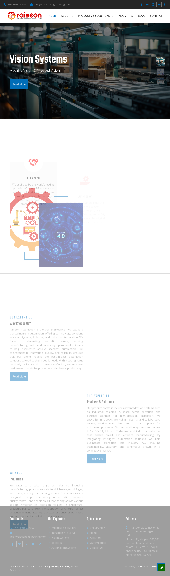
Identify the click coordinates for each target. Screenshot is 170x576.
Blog (141, 16)
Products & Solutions (94, 16)
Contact (156, 16)
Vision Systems (60, 538)
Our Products (98, 543)
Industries (125, 16)
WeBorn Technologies (148, 566)
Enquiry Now (97, 528)
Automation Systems (63, 548)
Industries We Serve (63, 533)
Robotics (56, 543)
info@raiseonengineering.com (50, 4)
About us (95, 538)
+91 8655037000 (15, 4)
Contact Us (96, 548)
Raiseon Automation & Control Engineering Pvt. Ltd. (40, 566)
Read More (18, 84)
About (65, 16)
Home (52, 16)
